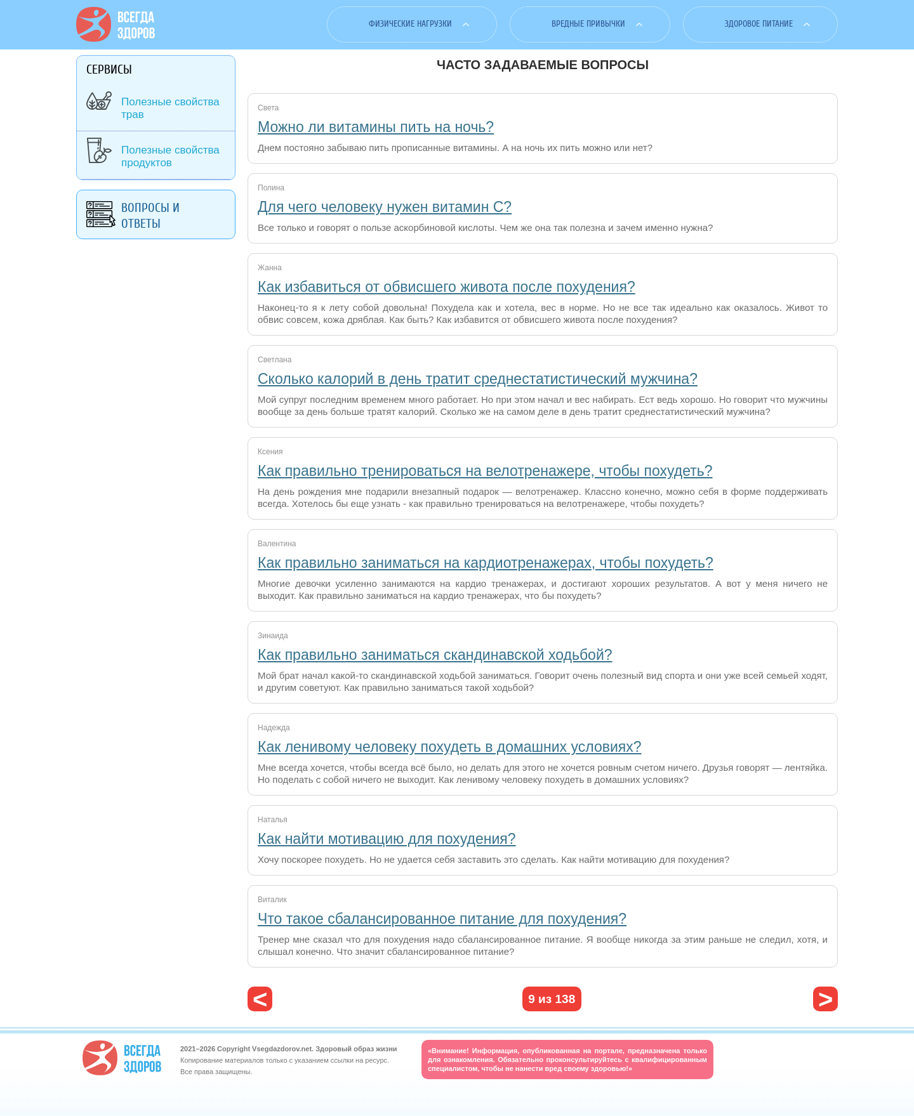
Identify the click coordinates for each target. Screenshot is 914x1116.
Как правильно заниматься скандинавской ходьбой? (435, 655)
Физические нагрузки (410, 24)
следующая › (825, 999)
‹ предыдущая (260, 999)
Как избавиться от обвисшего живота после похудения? (446, 287)
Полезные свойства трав (170, 108)
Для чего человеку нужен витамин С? (385, 207)
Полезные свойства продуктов (170, 156)
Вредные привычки (588, 24)
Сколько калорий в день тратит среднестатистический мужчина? (478, 379)
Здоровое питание (759, 24)
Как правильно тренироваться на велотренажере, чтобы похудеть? (485, 471)
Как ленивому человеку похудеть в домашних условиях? (449, 747)
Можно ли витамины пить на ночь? (376, 127)
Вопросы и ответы (150, 215)
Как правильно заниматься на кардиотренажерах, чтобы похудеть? (485, 563)
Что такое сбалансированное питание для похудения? (442, 918)
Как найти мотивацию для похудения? (387, 838)
